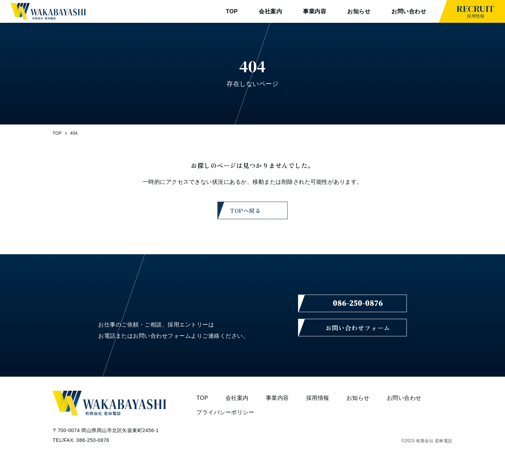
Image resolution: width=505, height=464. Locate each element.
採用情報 (475, 10)
